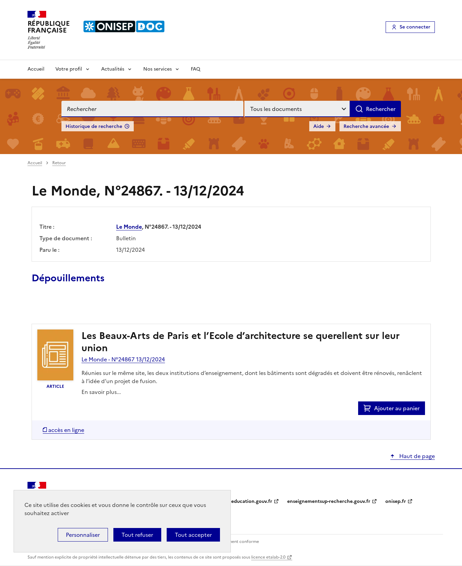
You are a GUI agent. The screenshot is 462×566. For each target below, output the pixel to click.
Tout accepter (193, 535)
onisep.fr (395, 501)
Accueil (35, 69)
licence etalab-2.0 (268, 557)
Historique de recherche (94, 126)
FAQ (195, 69)
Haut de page (416, 456)
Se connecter (415, 27)
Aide (318, 126)
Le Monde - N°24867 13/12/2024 (123, 359)
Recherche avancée (366, 126)
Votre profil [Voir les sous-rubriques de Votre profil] (68, 69)
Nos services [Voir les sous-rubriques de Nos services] (157, 69)
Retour (59, 163)
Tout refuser (137, 535)
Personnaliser (83, 535)
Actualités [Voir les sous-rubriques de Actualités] (112, 69)
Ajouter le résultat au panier (76, 308)
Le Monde (129, 227)
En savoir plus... (101, 392)
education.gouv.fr (251, 501)
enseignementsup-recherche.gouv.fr (328, 501)
